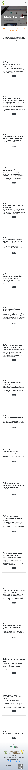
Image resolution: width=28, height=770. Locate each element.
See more (14, 76)
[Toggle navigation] (25, 3)
